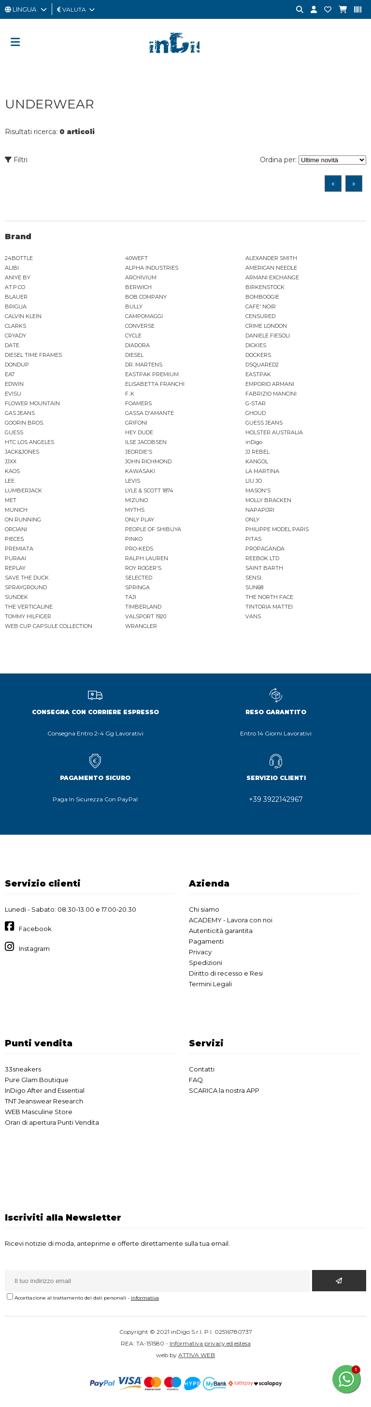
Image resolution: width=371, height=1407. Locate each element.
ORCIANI (16, 529)
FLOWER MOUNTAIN (32, 403)
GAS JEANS (20, 413)
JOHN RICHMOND (148, 461)
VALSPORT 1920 (145, 616)
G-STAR (255, 403)
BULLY (134, 306)
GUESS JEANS (264, 422)
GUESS (14, 432)
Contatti (201, 1069)
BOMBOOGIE (262, 296)
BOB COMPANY (146, 296)
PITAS (253, 538)
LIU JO (253, 480)
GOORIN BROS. (24, 422)
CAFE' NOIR (260, 306)
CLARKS (15, 325)
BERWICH (138, 287)
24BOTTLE (19, 258)
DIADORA (137, 345)
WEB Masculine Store (38, 1112)
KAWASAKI (140, 471)
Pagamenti (206, 941)
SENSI (253, 577)
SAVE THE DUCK (27, 577)
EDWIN (14, 384)
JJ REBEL (257, 451)
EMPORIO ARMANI (269, 384)
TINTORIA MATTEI (269, 606)
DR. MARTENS (143, 364)
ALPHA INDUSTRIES (151, 267)
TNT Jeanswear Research (44, 1101)
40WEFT (136, 258)
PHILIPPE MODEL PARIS (277, 529)
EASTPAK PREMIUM (152, 374)
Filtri (16, 159)
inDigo (253, 442)
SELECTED (138, 577)
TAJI (130, 597)
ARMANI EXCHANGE (272, 277)
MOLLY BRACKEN (268, 500)
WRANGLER (141, 626)
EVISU (13, 393)
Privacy (200, 952)
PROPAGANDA (265, 548)
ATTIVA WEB (196, 1355)
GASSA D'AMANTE (149, 413)
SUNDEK (16, 597)
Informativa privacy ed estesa (210, 1343)
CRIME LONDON (266, 325)
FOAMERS (138, 403)
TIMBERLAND (143, 606)
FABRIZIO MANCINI (271, 393)
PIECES (14, 538)
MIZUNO (136, 500)
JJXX (10, 461)
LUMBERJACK (23, 490)
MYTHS (134, 509)
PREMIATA (19, 548)
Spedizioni (205, 962)
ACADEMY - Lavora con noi (230, 920)
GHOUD (255, 413)
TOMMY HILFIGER (28, 616)
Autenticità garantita (221, 930)
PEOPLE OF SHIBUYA (153, 529)
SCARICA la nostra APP (224, 1090)
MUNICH (16, 509)
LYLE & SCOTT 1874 (149, 490)
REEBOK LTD (262, 558)
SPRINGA (137, 587)
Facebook (35, 929)
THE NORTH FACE (269, 597)
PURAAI (15, 558)
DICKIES (255, 345)
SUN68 (254, 587)
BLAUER (16, 296)
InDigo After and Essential (45, 1090)
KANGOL (256, 461)
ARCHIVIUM (141, 277)
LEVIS (132, 480)
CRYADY (15, 335)
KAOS (12, 471)
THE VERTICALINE (29, 606)
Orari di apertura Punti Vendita (52, 1122)
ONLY (252, 519)
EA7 (9, 374)
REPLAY (15, 568)
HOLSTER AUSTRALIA (274, 432)
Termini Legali (210, 984)
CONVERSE (140, 325)
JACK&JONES (22, 451)
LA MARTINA (262, 471)
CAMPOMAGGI (144, 316)
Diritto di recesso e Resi (226, 973)
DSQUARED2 (262, 364)
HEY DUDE (139, 432)
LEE (9, 480)
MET (10, 500)
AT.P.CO (15, 287)
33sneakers (23, 1069)
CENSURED (260, 316)
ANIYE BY (17, 277)
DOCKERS (258, 355)
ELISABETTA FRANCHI (155, 384)
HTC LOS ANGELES (29, 442)
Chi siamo (204, 909)
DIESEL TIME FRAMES (33, 355)
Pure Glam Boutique (37, 1080)
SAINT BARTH (264, 568)
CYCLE (133, 335)
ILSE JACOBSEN (146, 442)
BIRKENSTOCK (265, 287)
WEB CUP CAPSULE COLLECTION (48, 626)
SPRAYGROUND (26, 587)
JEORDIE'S (138, 451)
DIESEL (134, 355)
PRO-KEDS (139, 548)
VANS (253, 616)
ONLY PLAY (139, 519)
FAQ (196, 1080)
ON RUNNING (23, 519)
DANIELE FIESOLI (267, 335)
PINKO (134, 538)
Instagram (34, 948)
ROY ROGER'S (143, 568)
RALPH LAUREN (146, 558)
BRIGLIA (16, 306)
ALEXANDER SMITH (271, 258)
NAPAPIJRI (259, 509)
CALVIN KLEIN (23, 316)
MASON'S (258, 490)
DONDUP (17, 364)
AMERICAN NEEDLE (271, 267)
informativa (145, 1298)
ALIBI (12, 267)
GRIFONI (136, 422)
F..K (129, 393)
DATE (12, 345)
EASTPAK (258, 374)
